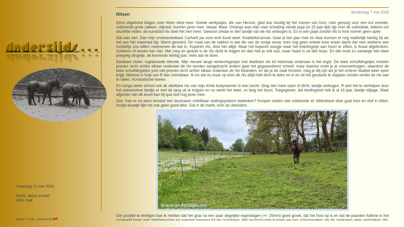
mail (29, 200)
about (32, 196)
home (21, 196)
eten (19, 200)
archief (44, 196)
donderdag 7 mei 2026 (370, 12)
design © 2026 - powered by (36, 219)
